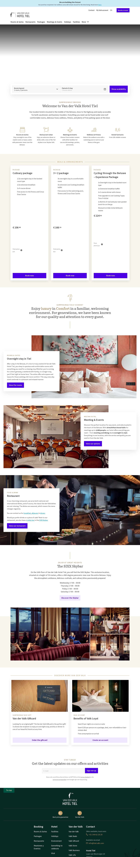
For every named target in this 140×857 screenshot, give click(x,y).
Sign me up (91, 770)
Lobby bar (31, 520)
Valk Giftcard (74, 841)
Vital (53, 853)
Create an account (100, 740)
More (85, 22)
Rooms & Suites (17, 22)
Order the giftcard (39, 740)
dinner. (42, 513)
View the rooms (15, 385)
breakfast (27, 513)
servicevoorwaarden (59, 780)
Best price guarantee (60, 814)
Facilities (76, 22)
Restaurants (30, 22)
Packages (41, 22)
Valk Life (72, 855)
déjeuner (34, 513)
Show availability (118, 89)
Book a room (123, 10)
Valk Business (74, 850)
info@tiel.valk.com (95, 843)
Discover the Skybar (70, 598)
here (99, 5)
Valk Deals (73, 836)
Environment (56, 841)
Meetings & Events (54, 22)
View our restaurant (17, 526)
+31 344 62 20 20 (94, 834)
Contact (91, 10)
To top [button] (9, 790)
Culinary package (22, 173)
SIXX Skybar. (43, 520)
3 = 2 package (61, 173)
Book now (29, 275)
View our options (93, 443)
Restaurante (39, 841)
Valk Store (73, 845)
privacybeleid (85, 777)
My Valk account (102, 10)
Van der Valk (79, 814)
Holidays (67, 22)
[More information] (21, 250)
